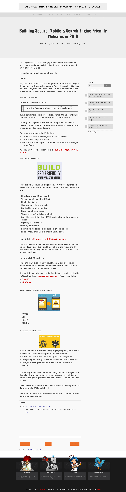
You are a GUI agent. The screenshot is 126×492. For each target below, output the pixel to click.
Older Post (75, 444)
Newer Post (25, 444)
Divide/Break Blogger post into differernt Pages (98, 126)
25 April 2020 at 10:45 (43, 406)
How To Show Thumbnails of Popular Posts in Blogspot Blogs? (100, 95)
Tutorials (49, 15)
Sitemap (68, 15)
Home (32, 15)
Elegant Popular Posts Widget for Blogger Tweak (98, 111)
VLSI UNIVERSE (30, 406)
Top (94, 15)
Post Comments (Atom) (35, 450)
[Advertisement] (100, 70)
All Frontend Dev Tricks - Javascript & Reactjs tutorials (63, 6)
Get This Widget (92, 132)
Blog (40, 15)
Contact (86, 15)
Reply (27, 412)
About (77, 15)
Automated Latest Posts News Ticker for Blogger (99, 103)
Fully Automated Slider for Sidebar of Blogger (100, 119)
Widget (59, 15)
